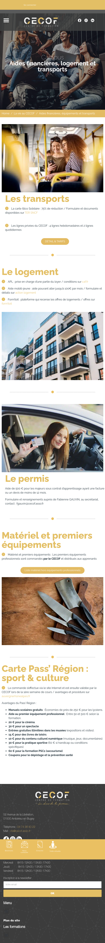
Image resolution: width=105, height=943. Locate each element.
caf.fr (85, 281)
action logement (25, 292)
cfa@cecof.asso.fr (20, 830)
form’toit (7, 303)
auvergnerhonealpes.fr (16, 696)
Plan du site (11, 920)
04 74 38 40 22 (26, 826)
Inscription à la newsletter (17, 877)
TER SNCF (31, 212)
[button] (6, 20)
